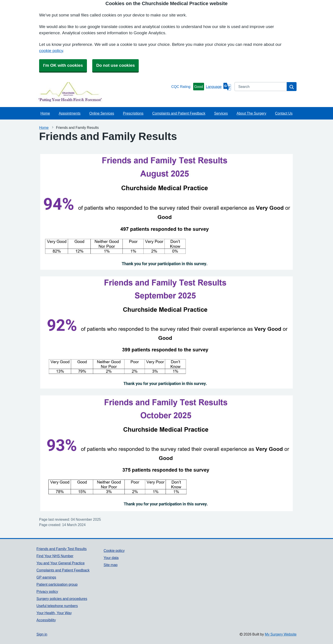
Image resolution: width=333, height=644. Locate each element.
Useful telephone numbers (57, 606)
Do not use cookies (115, 65)
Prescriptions (133, 113)
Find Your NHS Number (54, 556)
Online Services (101, 113)
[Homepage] (102, 92)
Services (221, 113)
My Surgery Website (281, 634)
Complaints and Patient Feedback (178, 113)
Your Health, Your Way (54, 613)
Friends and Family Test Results (61, 549)
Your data (111, 557)
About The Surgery (251, 113)
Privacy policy (47, 591)
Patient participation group (57, 584)
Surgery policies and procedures (61, 598)
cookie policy (51, 51)
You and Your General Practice (60, 563)
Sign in (41, 634)
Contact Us (284, 113)
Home (45, 113)
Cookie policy (114, 550)
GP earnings (46, 577)
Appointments (69, 113)
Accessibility (46, 620)
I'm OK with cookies (63, 65)
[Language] (218, 86)
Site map (111, 565)
